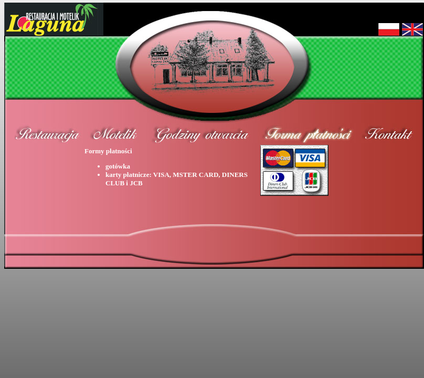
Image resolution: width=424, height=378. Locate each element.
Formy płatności (171, 167)
